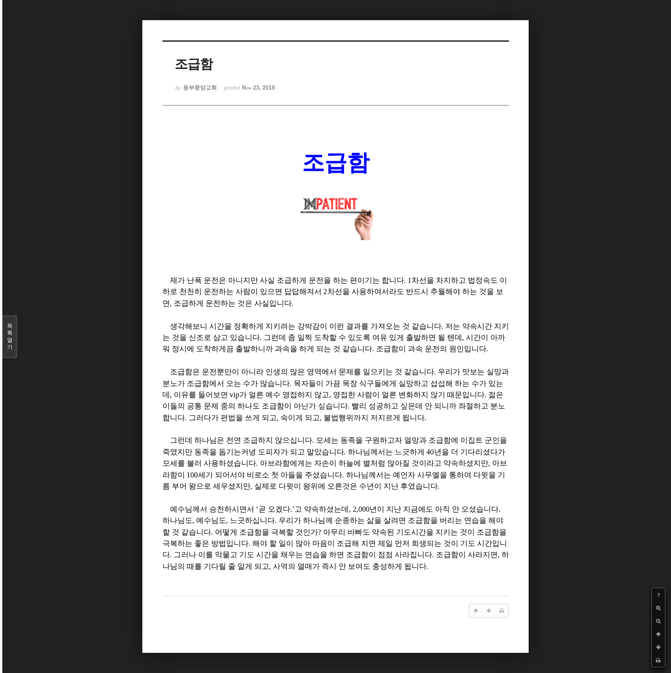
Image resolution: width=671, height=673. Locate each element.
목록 (10, 337)
